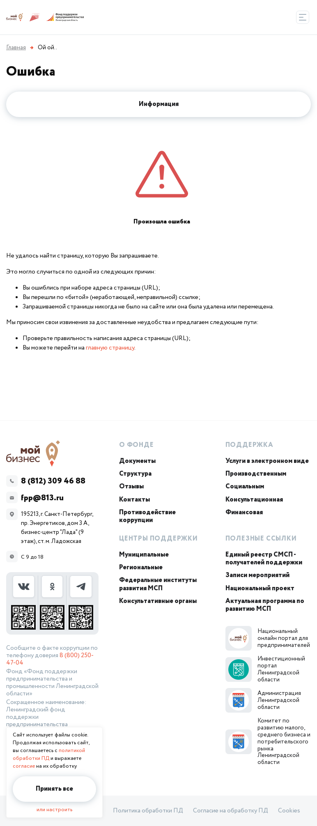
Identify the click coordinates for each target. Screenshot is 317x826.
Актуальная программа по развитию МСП (264, 605)
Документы (137, 461)
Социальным (244, 486)
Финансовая (244, 512)
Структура (135, 474)
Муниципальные (144, 555)
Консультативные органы (158, 601)
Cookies (289, 810)
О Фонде (136, 445)
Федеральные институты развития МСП (158, 584)
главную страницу (110, 347)
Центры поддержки (158, 538)
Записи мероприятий (257, 575)
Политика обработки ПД (148, 810)
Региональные (141, 567)
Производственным (255, 474)
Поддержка (249, 445)
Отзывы (131, 486)
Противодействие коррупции (147, 516)
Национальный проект (259, 588)
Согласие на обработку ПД (230, 810)
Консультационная (254, 500)
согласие (24, 766)
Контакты (134, 500)
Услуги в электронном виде (267, 461)
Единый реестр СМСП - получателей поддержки (263, 558)
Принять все (54, 789)
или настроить (54, 810)
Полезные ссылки (261, 538)
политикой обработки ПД (49, 754)
